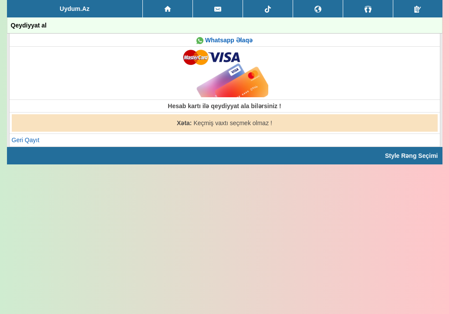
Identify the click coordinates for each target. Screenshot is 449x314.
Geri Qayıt (26, 140)
